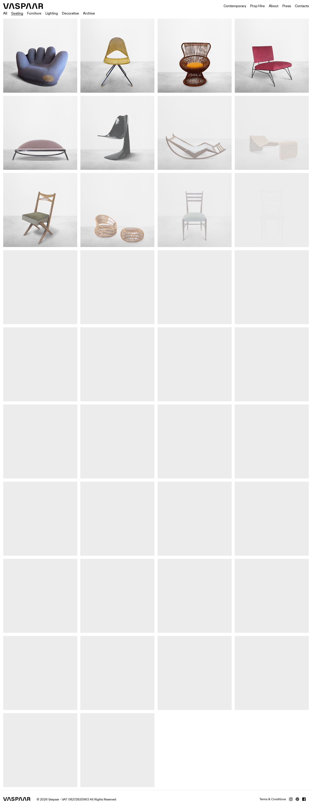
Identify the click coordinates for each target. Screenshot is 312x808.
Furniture (34, 13)
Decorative (70, 13)
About (273, 6)
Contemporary (235, 6)
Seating (17, 13)
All (5, 13)
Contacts (302, 6)
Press (286, 6)
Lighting (51, 13)
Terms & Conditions (272, 799)
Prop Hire (257, 6)
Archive (89, 13)
